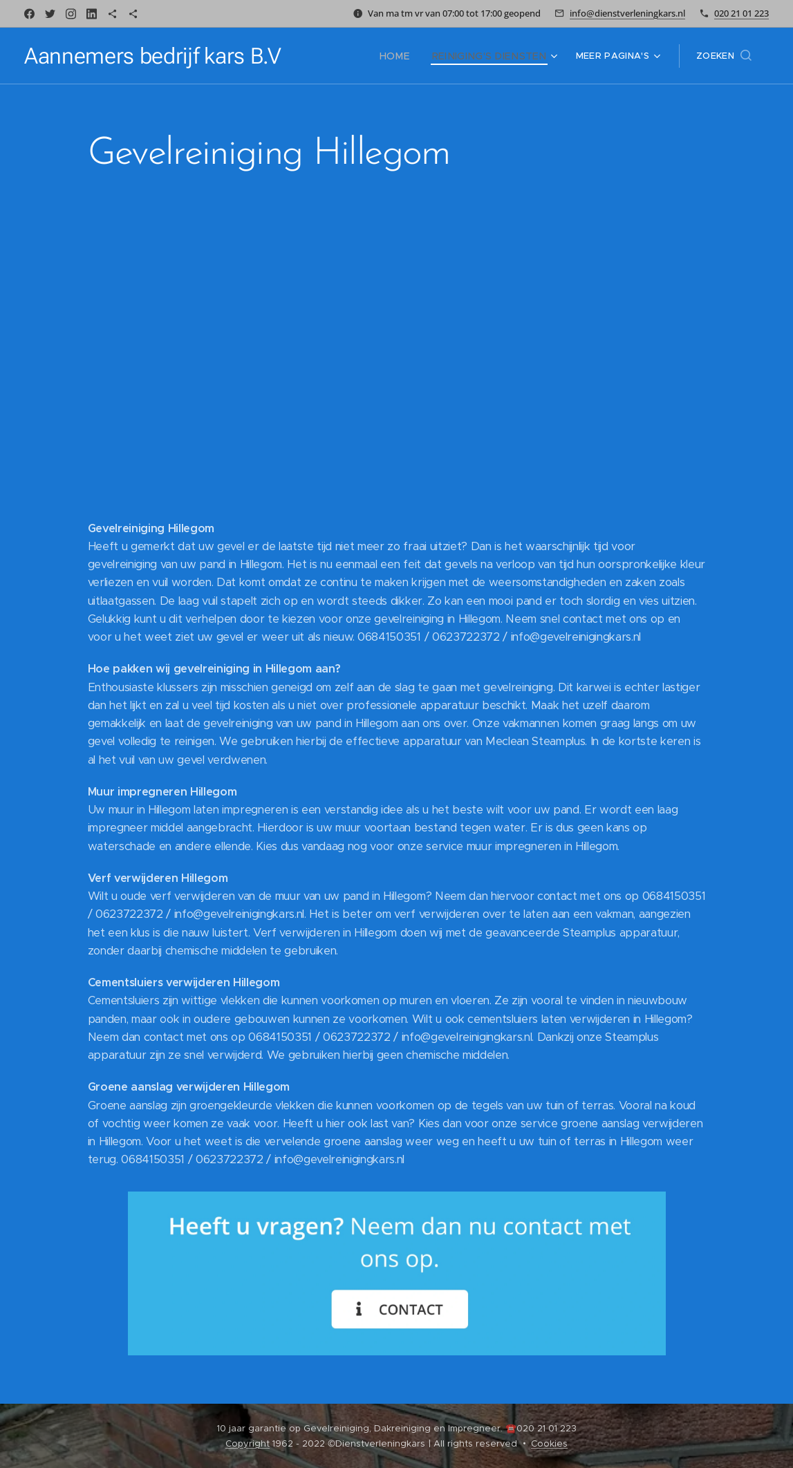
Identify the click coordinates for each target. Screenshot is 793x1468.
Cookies (549, 1443)
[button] (724, 56)
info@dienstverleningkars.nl (627, 13)
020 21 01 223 (741, 13)
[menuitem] (336, 56)
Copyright (247, 1443)
